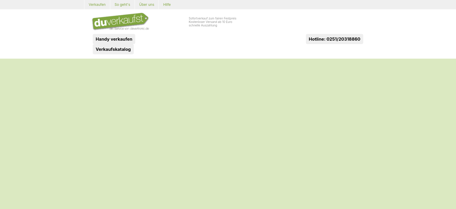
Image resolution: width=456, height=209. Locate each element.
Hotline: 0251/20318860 (334, 39)
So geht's (122, 4)
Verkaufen (97, 4)
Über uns (146, 4)
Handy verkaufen (114, 39)
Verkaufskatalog (113, 49)
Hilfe (167, 4)
